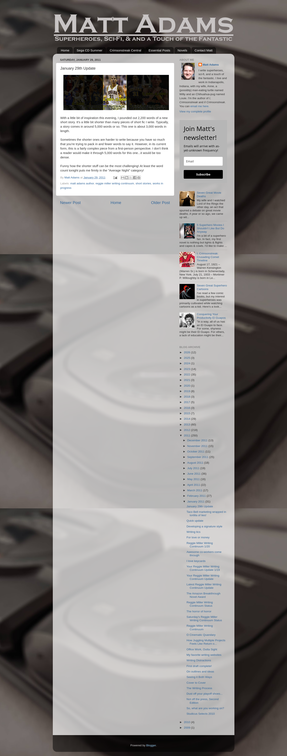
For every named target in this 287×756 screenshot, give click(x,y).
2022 (187, 374)
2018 (187, 396)
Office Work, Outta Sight (201, 649)
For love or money (197, 537)
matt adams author (82, 183)
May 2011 (194, 479)
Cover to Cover (196, 682)
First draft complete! (199, 666)
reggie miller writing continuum (114, 183)
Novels (182, 50)
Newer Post (70, 202)
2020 (187, 385)
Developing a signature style (204, 526)
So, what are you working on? (205, 708)
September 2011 (198, 457)
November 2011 (197, 446)
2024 (187, 363)
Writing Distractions (198, 660)
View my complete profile (195, 111)
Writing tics (193, 531)
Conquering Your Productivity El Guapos (211, 316)
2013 (187, 424)
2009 (187, 727)
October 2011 (196, 451)
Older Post (160, 202)
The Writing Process (199, 688)
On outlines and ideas (200, 671)
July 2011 (193, 468)
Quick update (194, 520)
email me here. (199, 106)
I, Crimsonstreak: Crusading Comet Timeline (208, 257)
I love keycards (195, 561)
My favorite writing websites (203, 654)
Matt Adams (211, 64)
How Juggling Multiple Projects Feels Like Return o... (205, 642)
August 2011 (195, 462)
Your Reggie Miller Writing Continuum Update (202, 577)
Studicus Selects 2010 (200, 713)
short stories (143, 183)
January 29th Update (199, 506)
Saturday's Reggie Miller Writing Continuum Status (204, 618)
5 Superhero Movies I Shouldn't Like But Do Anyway (210, 228)
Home (65, 50)
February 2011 (197, 495)
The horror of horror (198, 611)
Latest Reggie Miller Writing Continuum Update (203, 586)
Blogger (151, 745)
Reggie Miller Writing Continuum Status (199, 604)
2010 (187, 722)
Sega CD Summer (89, 50)
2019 (187, 391)
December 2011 (197, 440)
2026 (187, 352)
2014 (187, 418)
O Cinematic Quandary (200, 634)
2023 (187, 369)
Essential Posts (159, 50)
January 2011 (196, 501)
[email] (203, 161)
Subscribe (203, 174)
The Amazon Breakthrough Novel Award (203, 595)
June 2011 (194, 473)
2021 (187, 380)
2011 (187, 435)
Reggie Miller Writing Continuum (199, 627)
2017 (187, 402)
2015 (187, 413)
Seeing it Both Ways (199, 677)
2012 (187, 430)
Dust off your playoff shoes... (204, 693)
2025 (187, 357)
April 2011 (194, 484)
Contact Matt (203, 50)
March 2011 (195, 490)
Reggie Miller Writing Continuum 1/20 (199, 544)
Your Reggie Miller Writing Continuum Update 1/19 (203, 568)
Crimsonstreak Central (125, 50)
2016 (187, 407)
